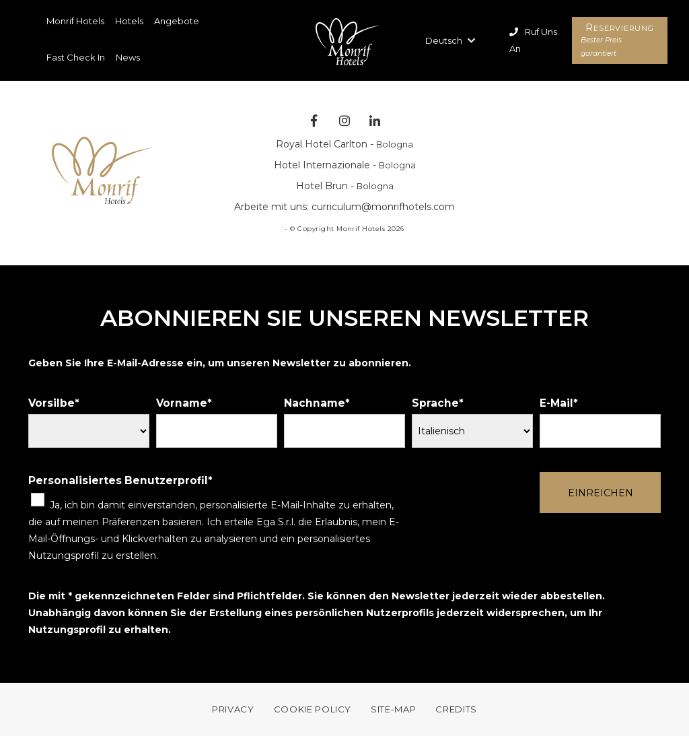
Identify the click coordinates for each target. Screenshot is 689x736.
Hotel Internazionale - (345, 165)
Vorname (181, 403)
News (128, 57)
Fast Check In (75, 57)
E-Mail (556, 403)
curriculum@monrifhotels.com (383, 207)
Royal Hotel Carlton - (344, 144)
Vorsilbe (51, 403)
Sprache (435, 403)
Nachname (314, 403)
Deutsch (450, 40)
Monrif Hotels (75, 20)
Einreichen (600, 493)
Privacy (233, 709)
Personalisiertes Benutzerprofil (118, 480)
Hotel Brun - (345, 186)
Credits (456, 709)
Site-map (393, 709)
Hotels (129, 20)
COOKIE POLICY (312, 709)
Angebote (176, 20)
